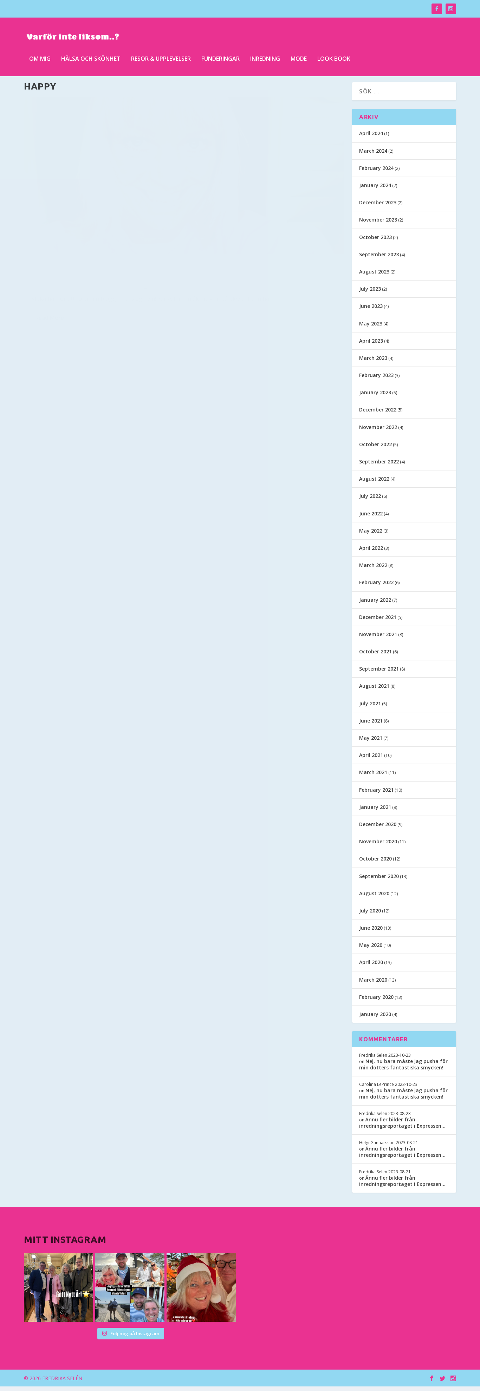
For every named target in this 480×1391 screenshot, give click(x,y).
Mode (299, 56)
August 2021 (374, 690)
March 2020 (373, 984)
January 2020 (375, 1019)
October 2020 (375, 863)
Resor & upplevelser (161, 56)
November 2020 (378, 846)
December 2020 (377, 829)
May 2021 (370, 742)
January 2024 (375, 190)
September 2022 (379, 466)
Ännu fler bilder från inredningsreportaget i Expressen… (402, 1127)
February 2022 (376, 587)
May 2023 (370, 328)
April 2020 (371, 967)
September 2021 (379, 673)
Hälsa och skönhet (91, 56)
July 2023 (370, 293)
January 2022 (375, 604)
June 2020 (371, 932)
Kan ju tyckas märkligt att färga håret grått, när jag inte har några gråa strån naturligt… (94, 221)
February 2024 (376, 172)
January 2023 (375, 397)
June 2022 (371, 518)
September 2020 (379, 880)
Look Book (333, 56)
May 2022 (370, 535)
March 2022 (373, 570)
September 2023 (379, 259)
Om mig (40, 56)
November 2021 (378, 638)
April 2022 (371, 552)
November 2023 (378, 224)
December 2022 (377, 414)
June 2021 (371, 725)
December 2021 (377, 621)
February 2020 (376, 1001)
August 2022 (374, 483)
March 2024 (373, 155)
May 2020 (370, 950)
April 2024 (371, 138)
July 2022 (370, 500)
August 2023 (374, 276)
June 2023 (371, 311)
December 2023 (377, 207)
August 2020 (374, 898)
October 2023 (375, 241)
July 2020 (370, 915)
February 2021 (376, 794)
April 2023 (371, 345)
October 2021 (375, 656)
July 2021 (370, 708)
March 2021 (373, 777)
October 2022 (375, 449)
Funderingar (220, 56)
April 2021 (371, 760)
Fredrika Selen (51, 249)
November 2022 (378, 431)
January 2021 (375, 811)
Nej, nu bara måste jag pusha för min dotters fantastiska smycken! (403, 1068)
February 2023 (376, 380)
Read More (49, 288)
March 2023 (373, 362)
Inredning (265, 56)
